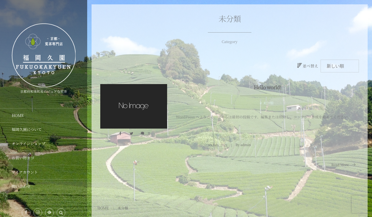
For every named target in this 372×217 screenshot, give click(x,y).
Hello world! (267, 87)
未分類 (268, 103)
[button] (61, 212)
